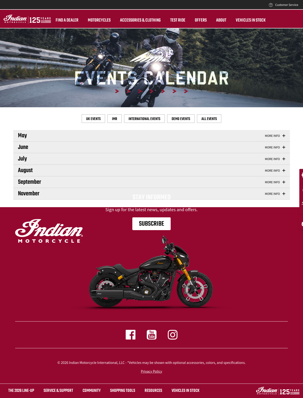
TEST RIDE (177, 20)
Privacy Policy (151, 371)
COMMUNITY (92, 390)
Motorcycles (99, 20)
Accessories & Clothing (140, 20)
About (221, 20)
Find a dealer (67, 20)
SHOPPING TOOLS (122, 390)
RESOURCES (153, 390)
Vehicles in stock (186, 390)
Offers (201, 20)
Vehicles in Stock (251, 20)
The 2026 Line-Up (21, 390)
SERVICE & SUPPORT (58, 390)
